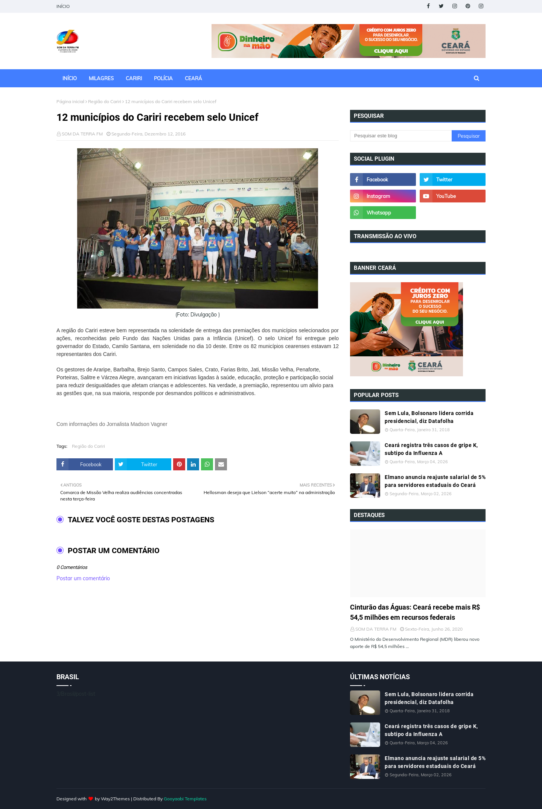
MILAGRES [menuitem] (101, 78)
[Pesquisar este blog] (401, 135)
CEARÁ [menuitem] (193, 78)
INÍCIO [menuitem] (69, 78)
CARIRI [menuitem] (134, 78)
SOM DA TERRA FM (82, 134)
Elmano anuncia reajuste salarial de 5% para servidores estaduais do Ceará (435, 481)
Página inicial (70, 101)
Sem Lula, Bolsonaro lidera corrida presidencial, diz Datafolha (429, 417)
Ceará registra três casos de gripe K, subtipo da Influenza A (431, 449)
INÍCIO (63, 6)
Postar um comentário (83, 578)
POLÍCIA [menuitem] (163, 78)
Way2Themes (115, 798)
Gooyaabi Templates (185, 798)
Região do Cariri (104, 101)
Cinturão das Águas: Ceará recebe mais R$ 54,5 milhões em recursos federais (415, 612)
